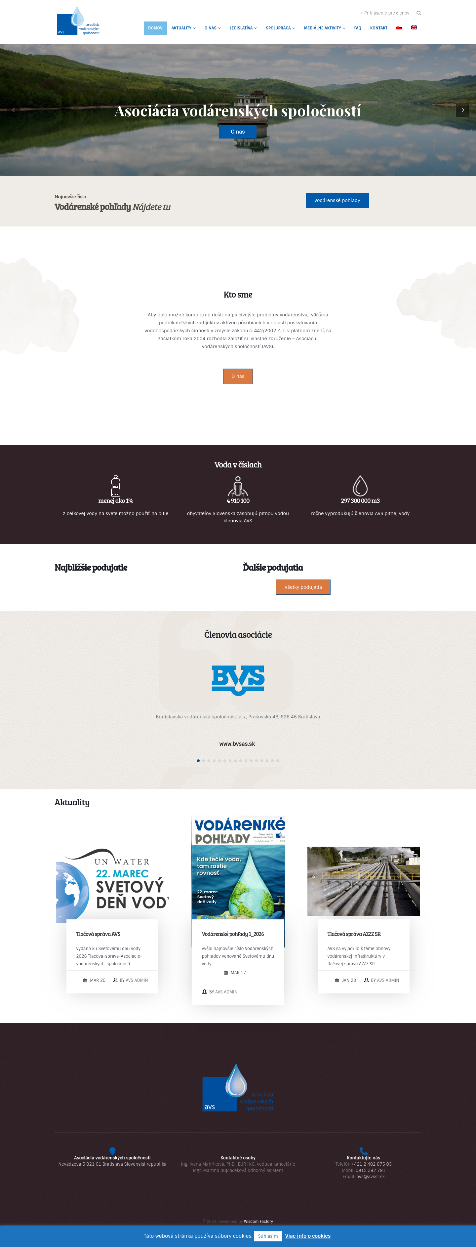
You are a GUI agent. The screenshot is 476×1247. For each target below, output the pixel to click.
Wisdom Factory (258, 1221)
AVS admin (137, 980)
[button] (418, 13)
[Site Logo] (78, 22)
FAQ (357, 28)
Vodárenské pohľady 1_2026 (233, 934)
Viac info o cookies (308, 1236)
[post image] (112, 881)
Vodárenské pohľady (337, 200)
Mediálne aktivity (322, 28)
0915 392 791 (370, 1170)
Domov (155, 28)
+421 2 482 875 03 (371, 1164)
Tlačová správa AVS (98, 934)
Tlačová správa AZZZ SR (354, 934)
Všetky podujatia (303, 587)
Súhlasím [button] (268, 1236)
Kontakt (378, 28)
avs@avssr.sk (370, 1177)
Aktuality (181, 28)
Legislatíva (241, 28)
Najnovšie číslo (70, 196)
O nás (211, 28)
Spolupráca (278, 28)
